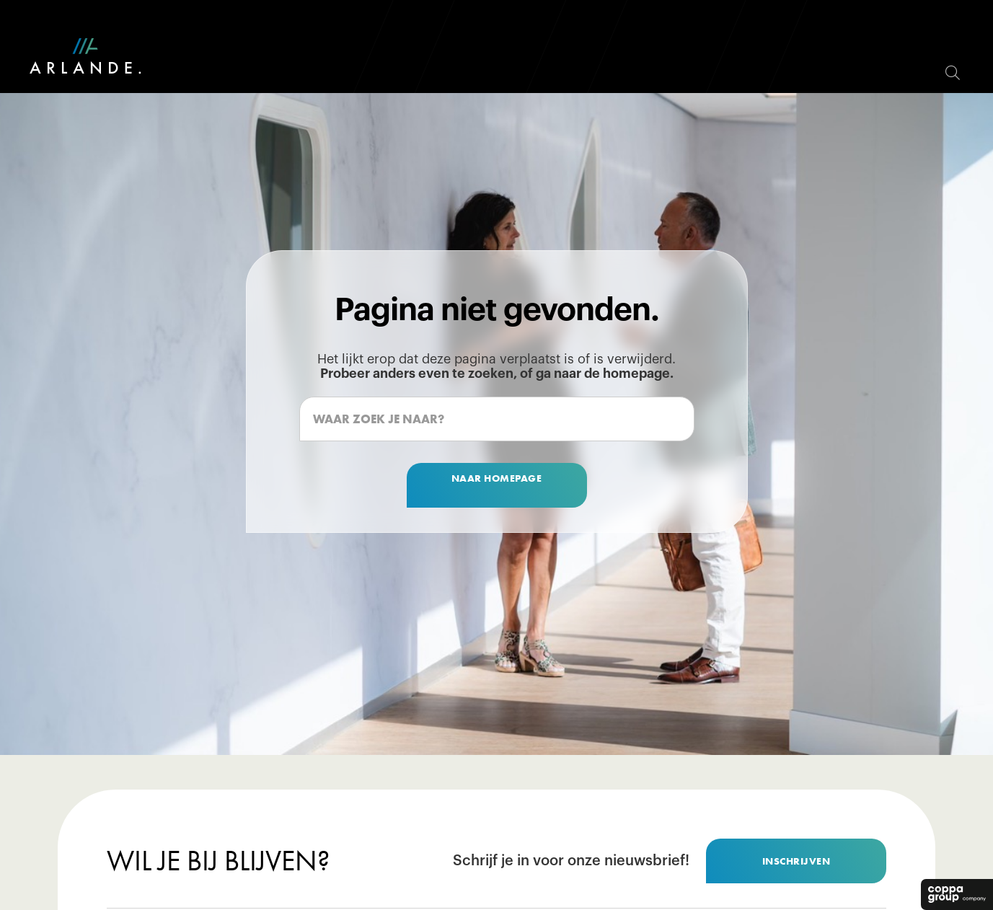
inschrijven (796, 860)
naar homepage (496, 478)
